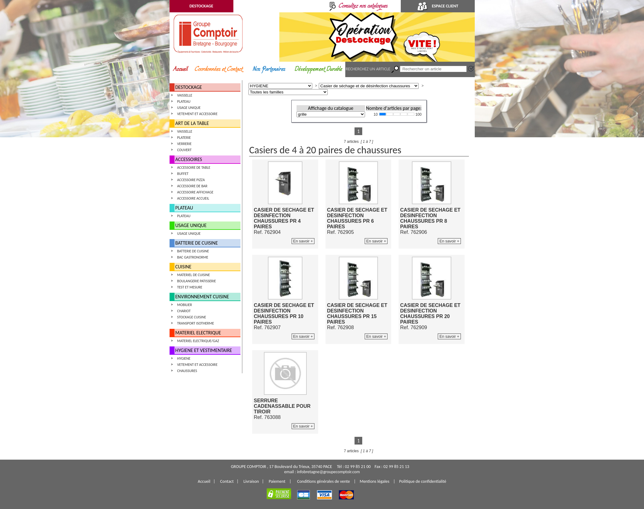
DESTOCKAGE (201, 6)
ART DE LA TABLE (192, 123)
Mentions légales (374, 481)
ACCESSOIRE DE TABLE (194, 167)
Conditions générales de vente (323, 481)
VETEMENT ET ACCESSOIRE (197, 114)
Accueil (204, 481)
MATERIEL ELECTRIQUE (198, 333)
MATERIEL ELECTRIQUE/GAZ (198, 341)
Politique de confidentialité (422, 481)
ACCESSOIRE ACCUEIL (193, 198)
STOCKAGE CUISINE (191, 317)
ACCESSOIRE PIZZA (191, 180)
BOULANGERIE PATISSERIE (196, 281)
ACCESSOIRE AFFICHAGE (195, 192)
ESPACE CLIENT (437, 6)
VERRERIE (184, 144)
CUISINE (183, 267)
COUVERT (184, 150)
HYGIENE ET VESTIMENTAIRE (203, 350)
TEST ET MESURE (190, 287)
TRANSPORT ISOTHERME (195, 323)
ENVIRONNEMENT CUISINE (202, 297)
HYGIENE (184, 358)
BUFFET (183, 174)
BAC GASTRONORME (192, 257)
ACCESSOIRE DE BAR (192, 186)
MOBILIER (184, 305)
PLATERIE (184, 137)
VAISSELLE (184, 95)
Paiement (277, 481)
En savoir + (303, 241)
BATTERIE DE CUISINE (196, 243)
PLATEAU (184, 101)
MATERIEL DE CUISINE (193, 275)
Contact (227, 481)
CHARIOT (184, 311)
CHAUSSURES (187, 371)
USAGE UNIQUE (189, 108)
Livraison (251, 481)
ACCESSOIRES (188, 159)
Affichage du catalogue (330, 108)
